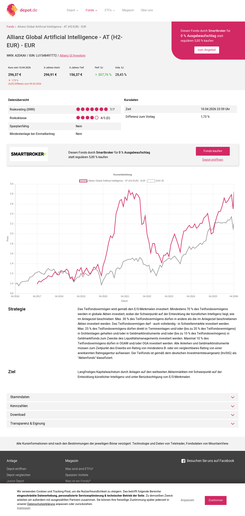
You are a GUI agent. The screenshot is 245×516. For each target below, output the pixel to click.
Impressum (23, 508)
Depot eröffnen (212, 160)
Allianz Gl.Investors (72, 55)
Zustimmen (215, 500)
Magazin (128, 10)
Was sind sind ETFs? (79, 469)
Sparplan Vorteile (76, 475)
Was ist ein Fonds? (77, 481)
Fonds (10, 27)
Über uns (147, 10)
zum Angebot (207, 50)
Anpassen (187, 500)
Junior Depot (15, 481)
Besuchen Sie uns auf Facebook (207, 460)
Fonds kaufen (213, 151)
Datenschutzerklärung (41, 504)
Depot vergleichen (18, 475)
